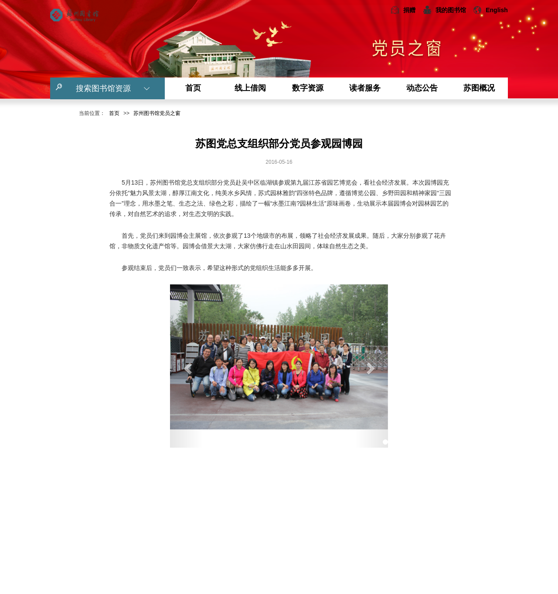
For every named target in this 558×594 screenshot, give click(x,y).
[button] (186, 366)
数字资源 (307, 88)
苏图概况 (479, 88)
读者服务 (365, 88)
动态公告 (422, 88)
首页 (193, 88)
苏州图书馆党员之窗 (156, 113)
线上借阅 (250, 88)
